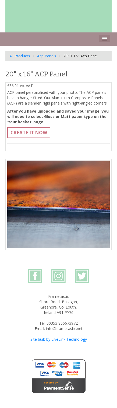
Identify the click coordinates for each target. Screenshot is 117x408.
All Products (19, 55)
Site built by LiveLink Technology (58, 339)
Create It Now (28, 132)
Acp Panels (46, 55)
